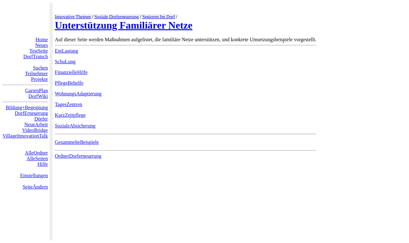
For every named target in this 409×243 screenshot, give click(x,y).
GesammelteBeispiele (77, 142)
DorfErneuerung (31, 113)
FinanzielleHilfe (71, 72)
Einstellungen (34, 175)
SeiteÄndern (35, 186)
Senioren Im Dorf (158, 16)
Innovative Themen (73, 16)
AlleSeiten (37, 158)
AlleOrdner (36, 152)
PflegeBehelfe (69, 83)
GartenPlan (36, 90)
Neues (41, 45)
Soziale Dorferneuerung (116, 16)
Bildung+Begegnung (27, 107)
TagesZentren (68, 104)
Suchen (40, 68)
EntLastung (66, 51)
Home (42, 39)
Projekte (39, 79)
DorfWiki (38, 96)
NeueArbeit (36, 124)
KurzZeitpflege (70, 115)
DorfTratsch (35, 56)
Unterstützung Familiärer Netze (124, 25)
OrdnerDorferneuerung (78, 156)
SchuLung (65, 61)
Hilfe (43, 164)
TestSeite (38, 51)
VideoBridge (35, 130)
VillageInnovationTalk (25, 135)
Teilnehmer (36, 73)
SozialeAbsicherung (75, 125)
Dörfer (41, 119)
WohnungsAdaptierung (78, 93)
